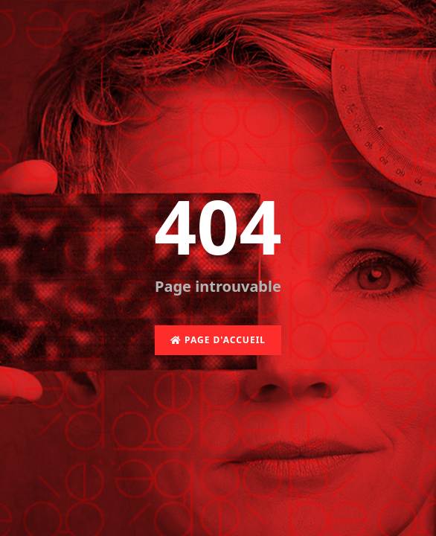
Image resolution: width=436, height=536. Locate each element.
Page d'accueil (218, 340)
